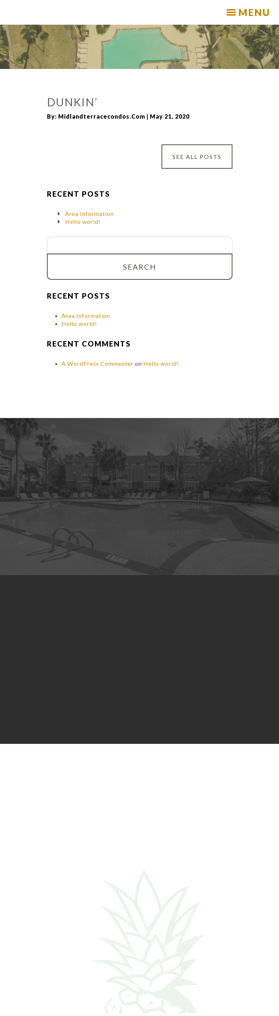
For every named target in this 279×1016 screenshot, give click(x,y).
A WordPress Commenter (97, 363)
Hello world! (83, 221)
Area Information (89, 213)
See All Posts (197, 156)
